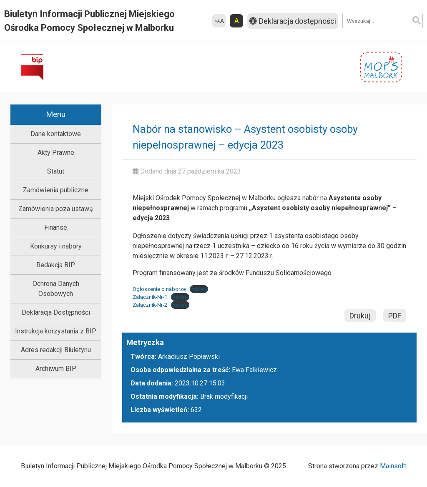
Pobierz (199, 289)
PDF (394, 315)
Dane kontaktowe (55, 134)
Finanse (55, 227)
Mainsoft (393, 466)
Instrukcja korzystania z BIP (55, 331)
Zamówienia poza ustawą (55, 209)
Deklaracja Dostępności (56, 312)
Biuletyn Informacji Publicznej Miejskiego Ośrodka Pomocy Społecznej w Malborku (89, 21)
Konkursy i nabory (56, 246)
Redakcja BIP (55, 265)
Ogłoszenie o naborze (159, 289)
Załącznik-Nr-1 (150, 297)
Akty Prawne (56, 153)
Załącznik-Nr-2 (150, 305)
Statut (55, 171)
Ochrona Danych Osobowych (56, 289)
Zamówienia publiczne (55, 190)
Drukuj (360, 315)
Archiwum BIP (55, 369)
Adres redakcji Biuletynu (56, 350)
